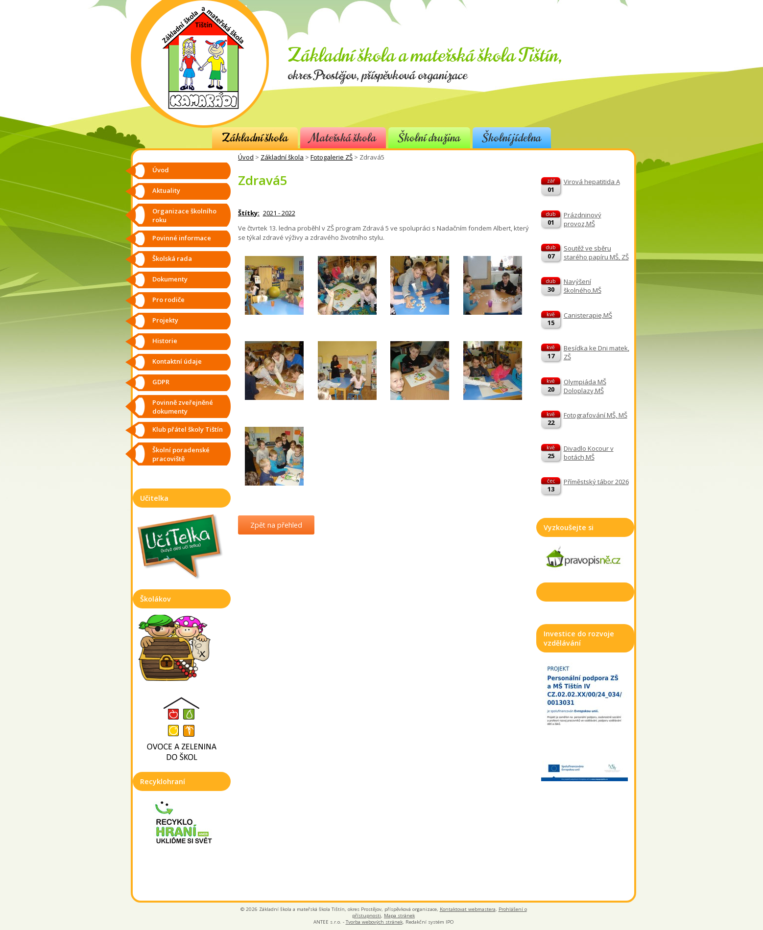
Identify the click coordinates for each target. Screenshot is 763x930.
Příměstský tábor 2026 (596, 481)
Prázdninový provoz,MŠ (582, 219)
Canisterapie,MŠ (588, 315)
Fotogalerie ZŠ (331, 157)
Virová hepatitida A (592, 181)
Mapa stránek (399, 915)
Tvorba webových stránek (374, 922)
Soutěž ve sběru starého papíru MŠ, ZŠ (596, 252)
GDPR (160, 381)
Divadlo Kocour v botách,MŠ (589, 453)
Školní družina (429, 138)
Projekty (165, 320)
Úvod (246, 157)
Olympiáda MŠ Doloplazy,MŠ (585, 386)
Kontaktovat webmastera (468, 909)
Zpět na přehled (276, 525)
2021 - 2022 (279, 213)
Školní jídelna (511, 138)
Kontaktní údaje (177, 361)
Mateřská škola (343, 138)
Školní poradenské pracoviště (181, 454)
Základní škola (255, 138)
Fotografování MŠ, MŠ (595, 415)
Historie (164, 340)
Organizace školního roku (184, 215)
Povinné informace (181, 237)
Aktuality (166, 190)
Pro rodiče (168, 299)
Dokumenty (170, 279)
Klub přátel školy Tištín (187, 429)
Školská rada (172, 258)
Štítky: (249, 213)
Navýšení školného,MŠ (582, 286)
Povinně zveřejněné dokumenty (182, 407)
